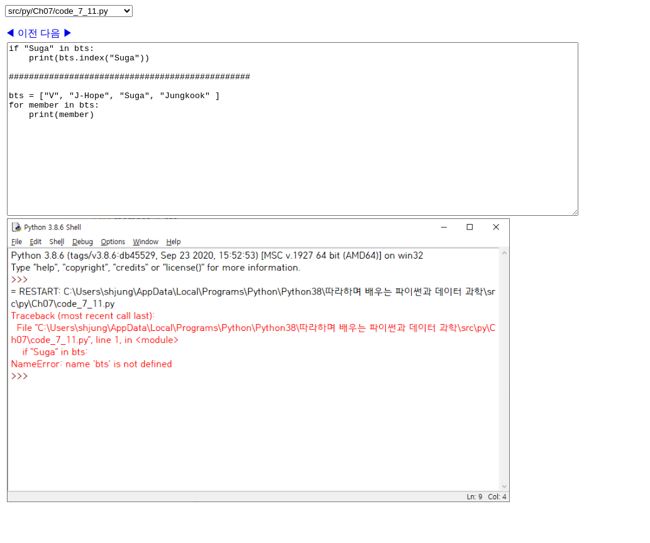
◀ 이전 (22, 33)
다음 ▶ (56, 33)
